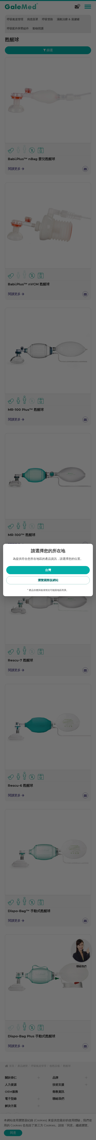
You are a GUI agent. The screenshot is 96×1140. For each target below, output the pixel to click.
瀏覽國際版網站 (48, 580)
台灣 (48, 570)
